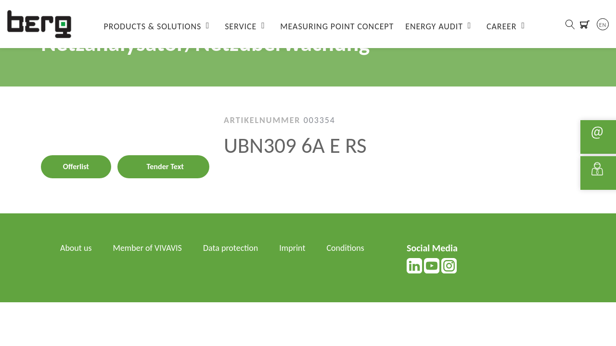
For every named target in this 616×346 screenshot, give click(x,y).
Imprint (292, 248)
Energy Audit (434, 26)
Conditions (345, 248)
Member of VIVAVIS (147, 248)
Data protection (230, 248)
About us (75, 248)
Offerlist (76, 166)
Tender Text (165, 166)
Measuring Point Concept (337, 26)
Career (502, 26)
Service (241, 26)
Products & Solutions (153, 26)
